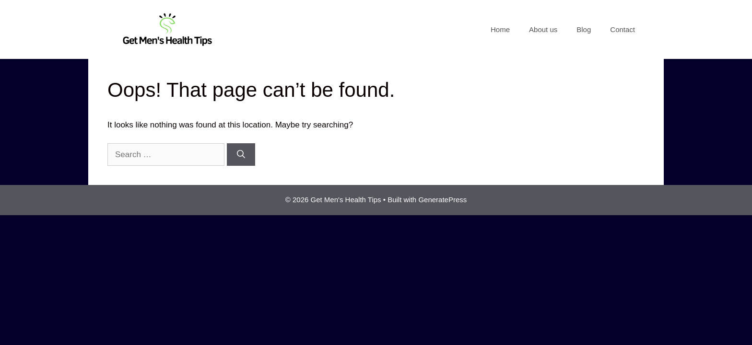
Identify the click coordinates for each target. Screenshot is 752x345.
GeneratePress (442, 200)
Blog (583, 29)
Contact (622, 29)
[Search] (241, 154)
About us (543, 29)
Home (500, 29)
